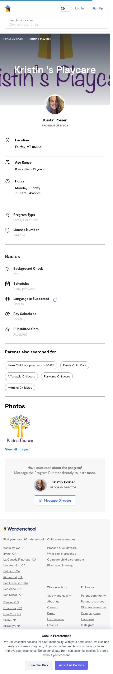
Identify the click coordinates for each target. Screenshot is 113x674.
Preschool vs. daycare (62, 547)
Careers (52, 607)
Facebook (87, 619)
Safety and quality (59, 595)
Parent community (93, 595)
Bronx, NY (10, 620)
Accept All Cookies (71, 665)
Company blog (91, 613)
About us (53, 601)
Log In (79, 8)
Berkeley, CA (11, 547)
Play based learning (60, 565)
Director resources (94, 607)
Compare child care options (66, 559)
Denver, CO (11, 602)
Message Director (55, 500)
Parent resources (92, 601)
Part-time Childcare (57, 376)
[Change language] (65, 8)
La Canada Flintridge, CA (19, 559)
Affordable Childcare (21, 376)
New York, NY (12, 614)
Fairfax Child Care (13, 38)
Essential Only (38, 665)
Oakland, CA (11, 571)
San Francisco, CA (15, 583)
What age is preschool (62, 553)
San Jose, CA (12, 589)
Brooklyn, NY (12, 625)
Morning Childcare (20, 387)
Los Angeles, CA (14, 565)
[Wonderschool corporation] (55, 529)
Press (51, 613)
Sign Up (97, 8)
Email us (52, 625)
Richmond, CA (13, 577)
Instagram (87, 625)
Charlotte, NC (12, 608)
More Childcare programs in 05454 (31, 365)
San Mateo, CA (13, 594)
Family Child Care (74, 365)
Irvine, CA (9, 553)
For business (55, 619)
